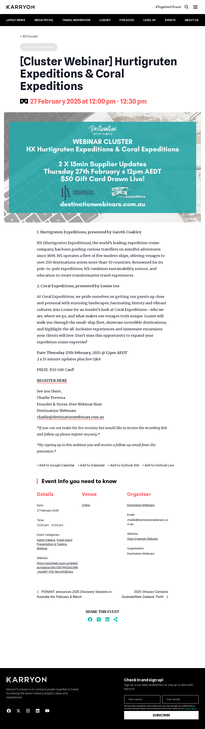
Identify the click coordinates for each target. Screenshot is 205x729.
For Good (127, 20)
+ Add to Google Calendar (56, 465)
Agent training (46, 540)
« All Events (29, 36)
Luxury (105, 20)
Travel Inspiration (76, 20)
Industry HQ (43, 20)
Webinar (42, 548)
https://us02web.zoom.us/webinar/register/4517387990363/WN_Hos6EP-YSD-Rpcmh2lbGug (57, 567)
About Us (192, 20)
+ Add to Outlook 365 (123, 465)
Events (170, 20)
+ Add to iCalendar (91, 465)
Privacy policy (191, 708)
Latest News (15, 20)
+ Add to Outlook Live (158, 465)
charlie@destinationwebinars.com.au (70, 417)
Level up (149, 20)
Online (86, 505)
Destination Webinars (141, 505)
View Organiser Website (142, 538)
